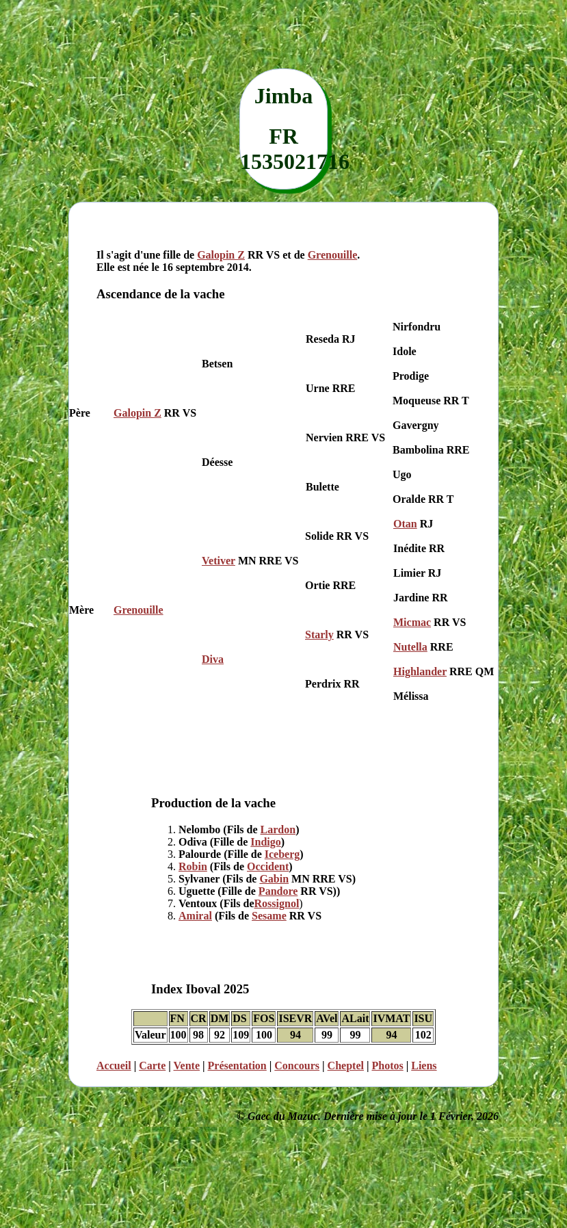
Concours (296, 1065)
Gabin (274, 879)
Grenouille (333, 255)
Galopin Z (221, 255)
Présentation (237, 1065)
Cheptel (346, 1065)
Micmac (412, 622)
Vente (187, 1065)
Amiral (195, 916)
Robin (193, 866)
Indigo (265, 842)
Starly (319, 634)
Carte (152, 1065)
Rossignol (277, 903)
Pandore (278, 891)
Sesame (269, 916)
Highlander (420, 671)
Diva (213, 659)
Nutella (410, 647)
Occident (268, 866)
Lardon (278, 829)
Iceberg (282, 854)
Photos (387, 1065)
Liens (423, 1065)
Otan (405, 524)
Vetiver (218, 560)
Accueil (113, 1065)
